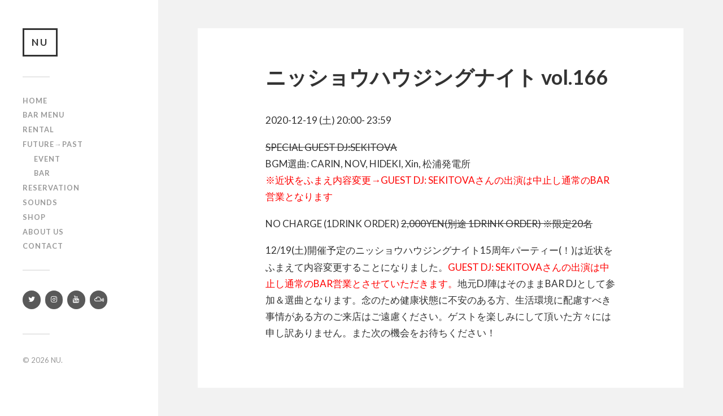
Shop (34, 217)
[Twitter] (32, 300)
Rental (38, 129)
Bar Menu (43, 114)
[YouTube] (76, 300)
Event (47, 158)
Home (35, 100)
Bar (42, 172)
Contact (43, 245)
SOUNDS (40, 202)
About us (43, 231)
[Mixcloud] (99, 300)
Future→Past (53, 144)
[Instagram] (54, 300)
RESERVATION (51, 187)
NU (40, 42)
